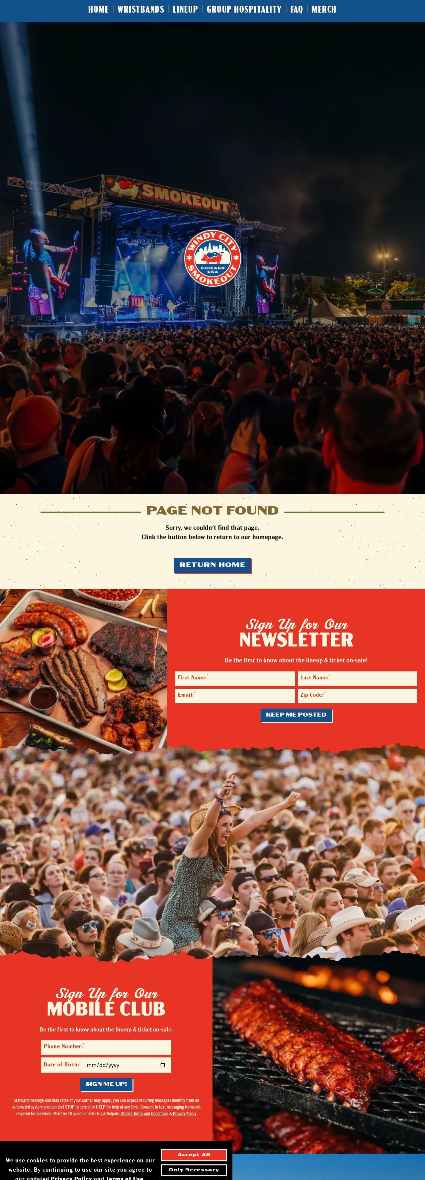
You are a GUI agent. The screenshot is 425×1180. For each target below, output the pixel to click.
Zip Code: (312, 695)
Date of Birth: (62, 1064)
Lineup (185, 10)
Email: (187, 695)
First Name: (193, 677)
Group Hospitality (244, 10)
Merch (324, 10)
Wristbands (141, 10)
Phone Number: (64, 1046)
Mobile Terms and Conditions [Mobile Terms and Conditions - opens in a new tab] (144, 1113)
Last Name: (315, 677)
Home (98, 10)
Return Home (212, 565)
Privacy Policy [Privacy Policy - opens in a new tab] (184, 1113)
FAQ (297, 10)
